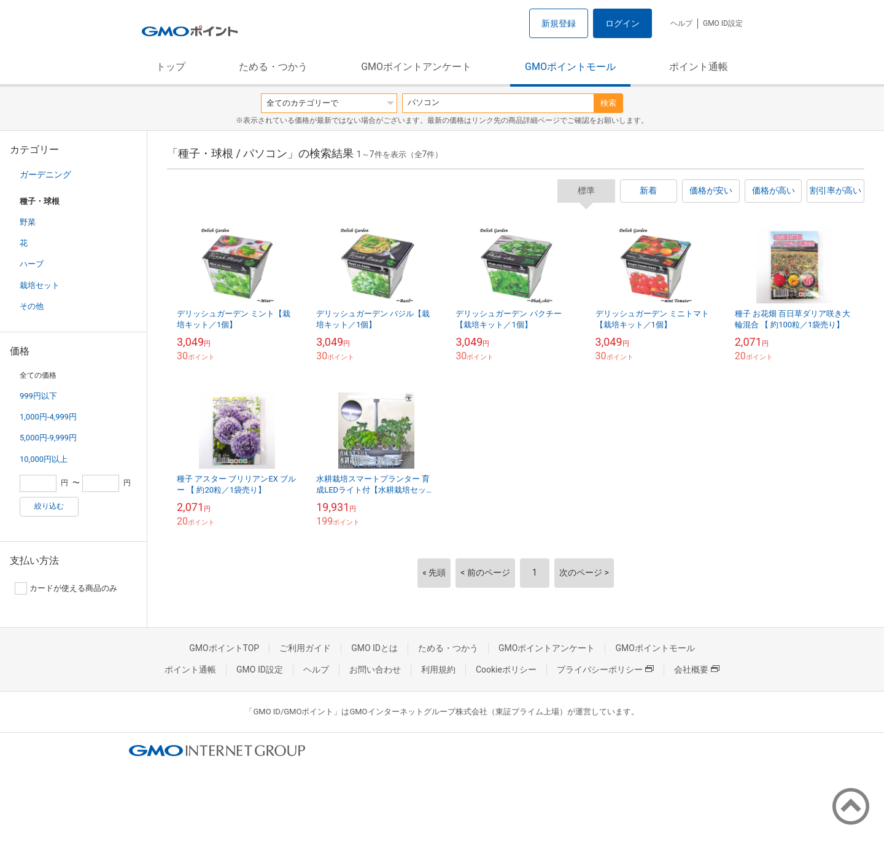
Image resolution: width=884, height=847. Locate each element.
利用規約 (438, 669)
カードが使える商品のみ (66, 588)
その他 (32, 306)
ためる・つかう (273, 66)
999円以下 (38, 395)
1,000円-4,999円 (48, 416)
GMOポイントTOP (224, 648)
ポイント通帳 (698, 66)
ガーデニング (45, 174)
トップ (170, 66)
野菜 (28, 222)
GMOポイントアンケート (416, 66)
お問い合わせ (375, 669)
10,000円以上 (44, 459)
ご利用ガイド (305, 648)
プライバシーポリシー (605, 669)
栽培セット (40, 285)
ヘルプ (681, 23)
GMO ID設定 (723, 23)
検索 (608, 102)
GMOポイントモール (570, 66)
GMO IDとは (374, 648)
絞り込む (49, 506)
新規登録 (558, 23)
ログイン (622, 23)
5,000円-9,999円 (48, 437)
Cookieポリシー (506, 669)
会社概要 (696, 669)
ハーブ (32, 263)
